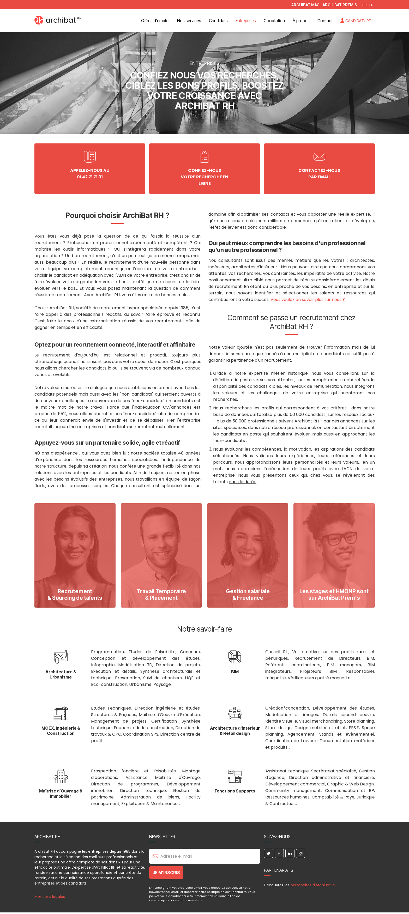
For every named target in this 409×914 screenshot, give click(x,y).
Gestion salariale (247, 595)
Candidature (358, 20)
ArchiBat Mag (305, 5)
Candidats (218, 20)
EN (371, 5)
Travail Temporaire (161, 595)
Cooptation (274, 20)
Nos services (189, 20)
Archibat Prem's (340, 5)
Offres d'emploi (155, 20)
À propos (301, 20)
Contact (325, 20)
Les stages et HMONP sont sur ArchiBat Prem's (334, 595)
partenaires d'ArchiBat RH (313, 885)
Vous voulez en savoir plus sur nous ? (307, 300)
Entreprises (246, 20)
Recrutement (75, 595)
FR (364, 5)
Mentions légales (49, 897)
